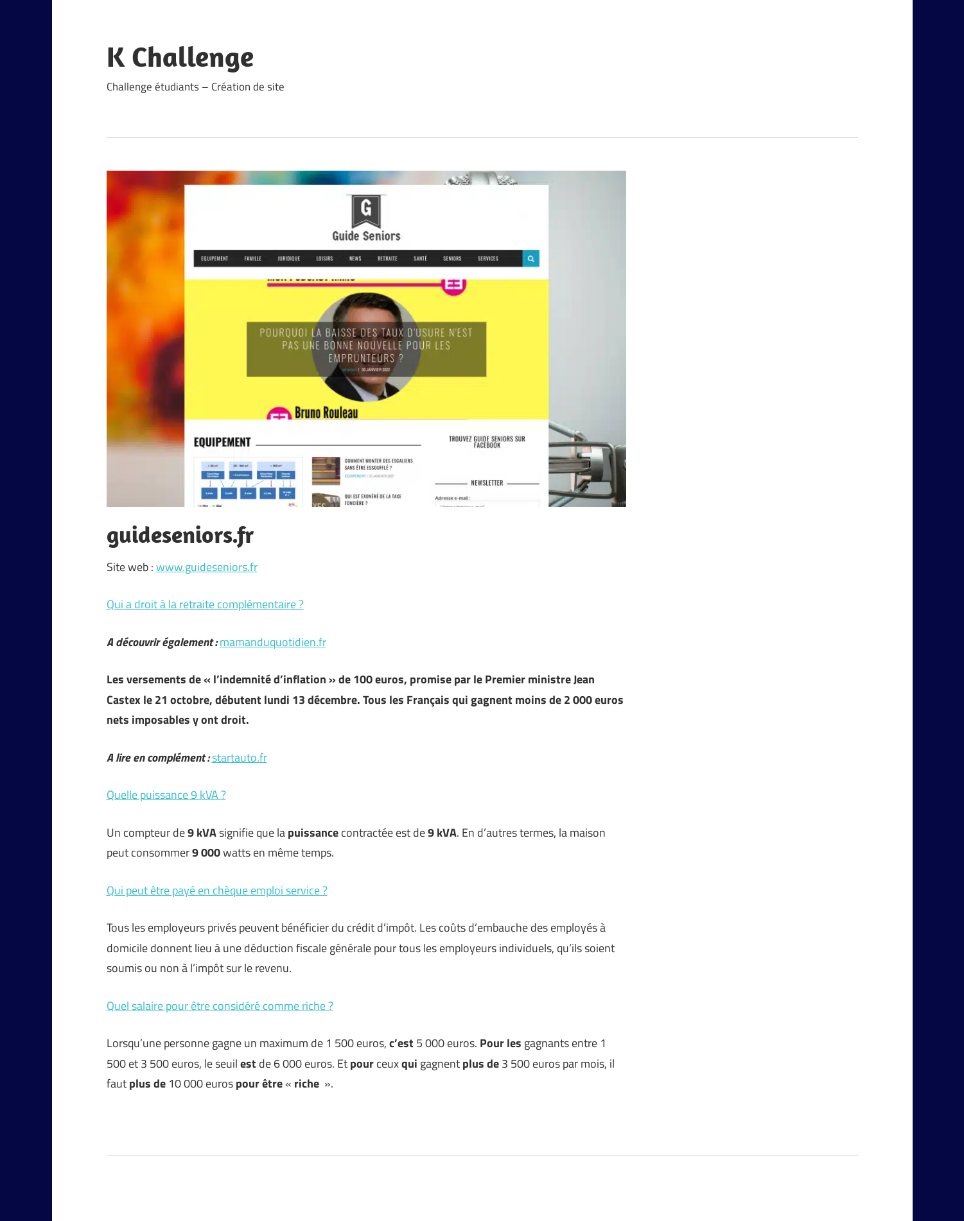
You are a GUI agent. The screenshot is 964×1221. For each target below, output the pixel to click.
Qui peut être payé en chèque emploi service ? (217, 890)
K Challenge (180, 56)
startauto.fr (239, 757)
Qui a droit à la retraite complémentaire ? (205, 604)
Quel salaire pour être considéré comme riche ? (220, 1005)
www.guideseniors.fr (207, 567)
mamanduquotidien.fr (273, 642)
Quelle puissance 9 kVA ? (166, 794)
